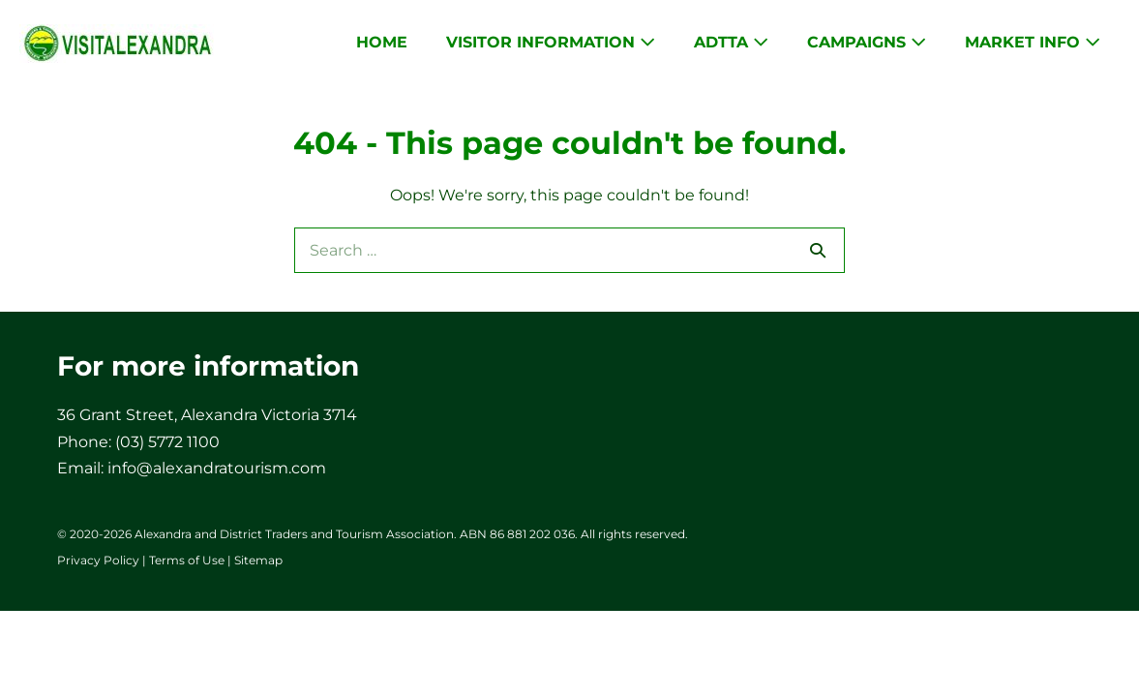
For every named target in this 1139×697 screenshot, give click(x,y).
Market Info (1032, 42)
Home (381, 42)
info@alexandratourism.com (216, 468)
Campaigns (866, 42)
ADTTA (731, 42)
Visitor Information (550, 42)
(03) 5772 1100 (167, 442)
